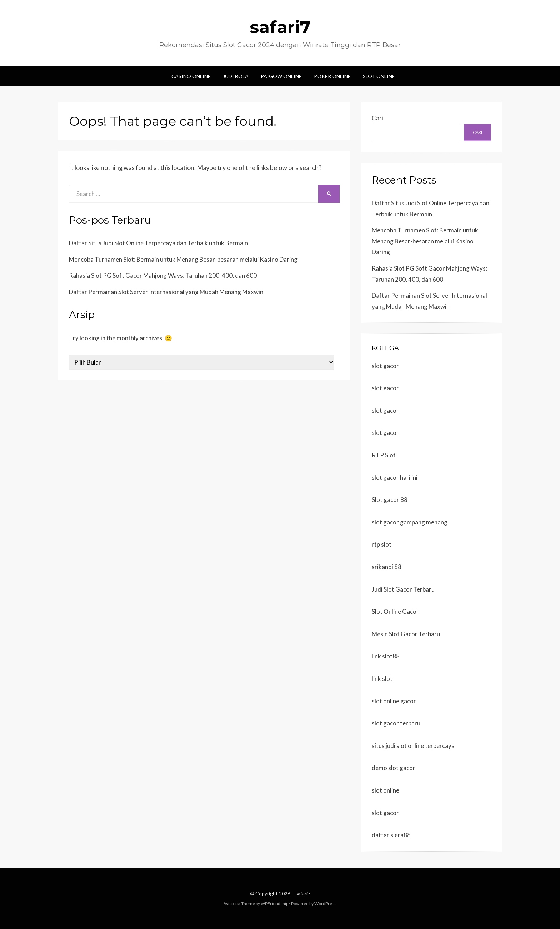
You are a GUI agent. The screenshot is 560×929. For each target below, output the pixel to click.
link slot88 (386, 656)
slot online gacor (394, 701)
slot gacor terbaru (396, 723)
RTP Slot (384, 455)
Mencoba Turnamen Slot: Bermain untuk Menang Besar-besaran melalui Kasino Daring (183, 259)
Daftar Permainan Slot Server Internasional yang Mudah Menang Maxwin (166, 292)
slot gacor (385, 366)
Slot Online (379, 76)
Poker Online (332, 76)
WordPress (325, 903)
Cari (377, 118)
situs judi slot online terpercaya (413, 745)
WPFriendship (274, 903)
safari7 (280, 27)
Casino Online (191, 76)
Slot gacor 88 (390, 499)
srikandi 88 (386, 567)
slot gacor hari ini (395, 477)
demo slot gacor (393, 768)
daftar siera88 (391, 835)
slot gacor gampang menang (410, 522)
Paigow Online (281, 76)
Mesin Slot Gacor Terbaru (406, 634)
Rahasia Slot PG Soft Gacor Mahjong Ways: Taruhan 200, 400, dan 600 (163, 275)
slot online (385, 790)
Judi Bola (236, 76)
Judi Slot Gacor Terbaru (403, 589)
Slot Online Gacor (395, 611)
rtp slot (381, 544)
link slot (382, 678)
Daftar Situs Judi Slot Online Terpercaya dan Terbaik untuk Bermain (158, 243)
